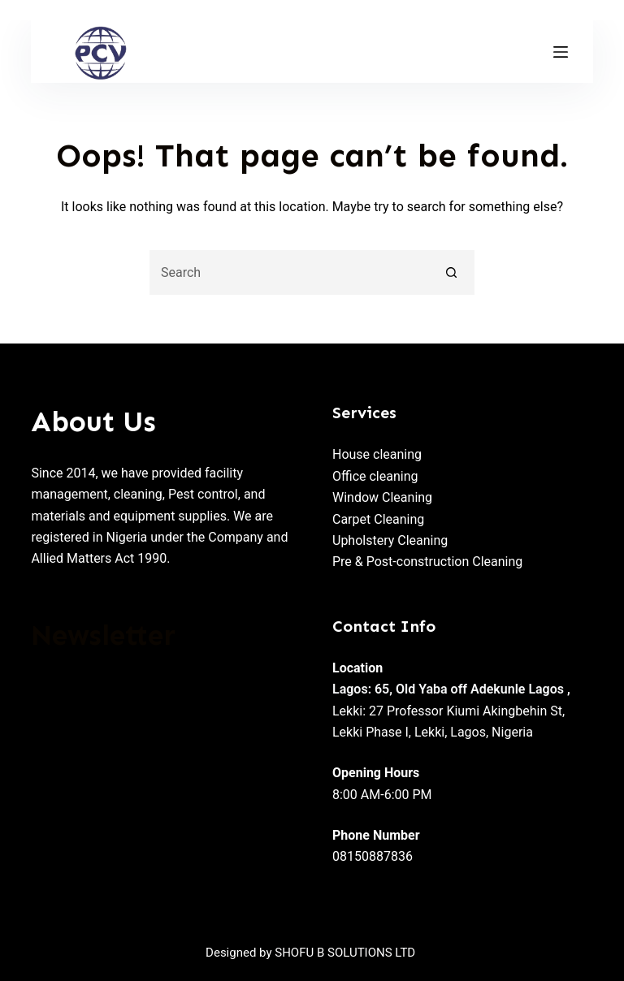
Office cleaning (375, 476)
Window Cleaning (382, 497)
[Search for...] (290, 272)
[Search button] (452, 272)
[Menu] (560, 52)
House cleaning (377, 454)
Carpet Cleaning (378, 519)
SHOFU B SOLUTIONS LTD (345, 952)
